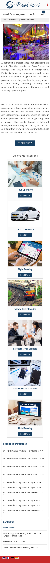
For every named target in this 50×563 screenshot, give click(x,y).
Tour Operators (25, 189)
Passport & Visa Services (25, 348)
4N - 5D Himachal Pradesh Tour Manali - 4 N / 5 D (23, 511)
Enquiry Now (25, 143)
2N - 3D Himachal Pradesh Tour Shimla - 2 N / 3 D (23, 475)
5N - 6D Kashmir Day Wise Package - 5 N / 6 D (23, 487)
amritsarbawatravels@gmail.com (24, 547)
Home (5, 20)
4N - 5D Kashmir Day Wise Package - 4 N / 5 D (23, 500)
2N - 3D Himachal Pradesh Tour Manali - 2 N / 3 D (23, 493)
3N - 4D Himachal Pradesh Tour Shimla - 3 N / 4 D (23, 468)
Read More (25, 195)
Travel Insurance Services (25, 388)
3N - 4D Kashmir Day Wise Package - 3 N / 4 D (23, 482)
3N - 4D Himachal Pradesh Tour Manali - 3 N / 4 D (23, 452)
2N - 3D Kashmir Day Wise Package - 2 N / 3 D (23, 505)
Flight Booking (25, 269)
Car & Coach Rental (25, 229)
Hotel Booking (25, 428)
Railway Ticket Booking (25, 309)
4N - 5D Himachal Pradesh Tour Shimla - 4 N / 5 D (23, 460)
